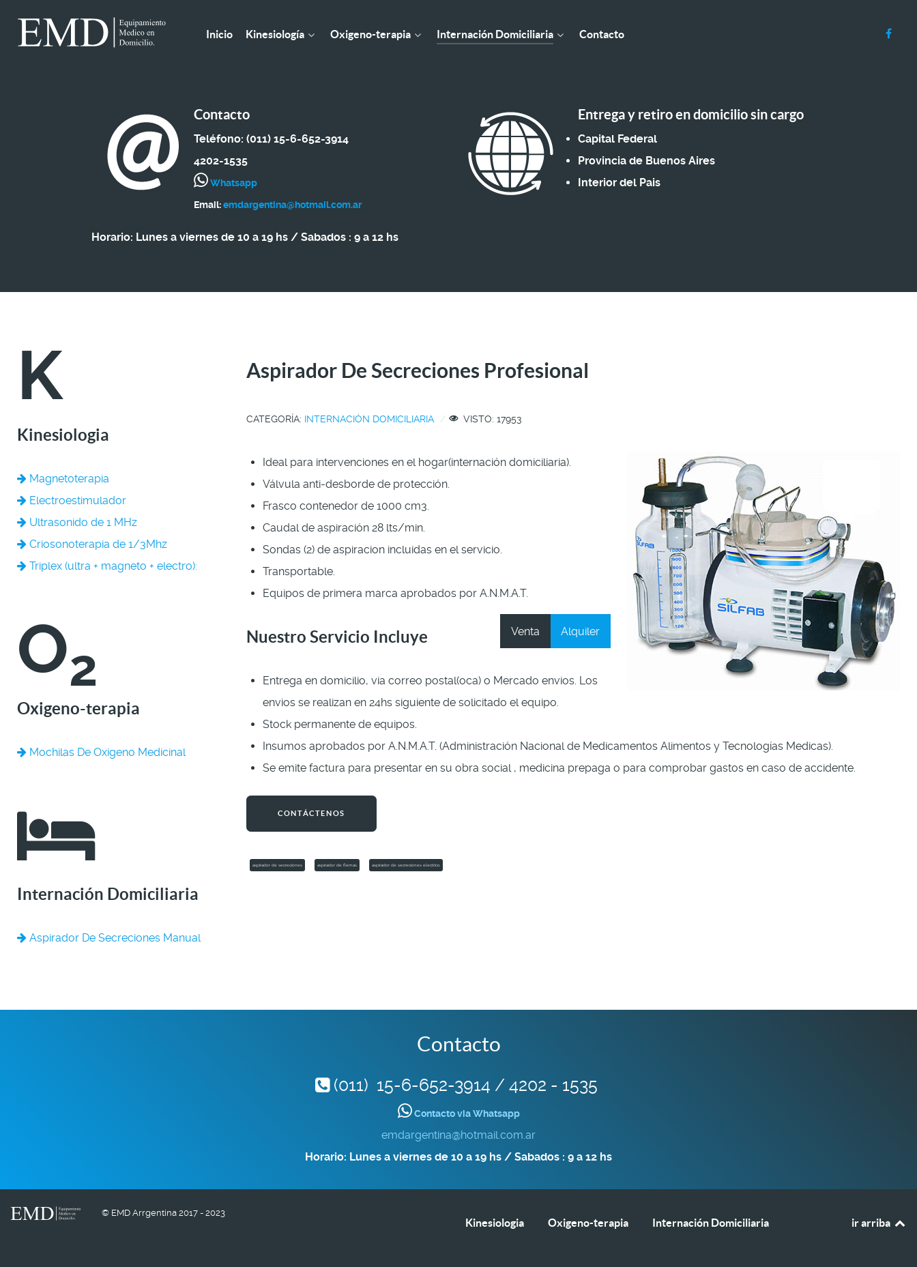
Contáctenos (311, 813)
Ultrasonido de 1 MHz (77, 522)
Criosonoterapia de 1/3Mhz (92, 544)
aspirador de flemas (337, 865)
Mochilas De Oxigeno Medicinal (101, 752)
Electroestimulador (71, 500)
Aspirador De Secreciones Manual (109, 937)
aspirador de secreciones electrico (406, 865)
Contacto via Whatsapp (466, 1113)
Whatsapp (232, 182)
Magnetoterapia (63, 478)
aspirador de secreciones (277, 865)
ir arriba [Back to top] (879, 1223)
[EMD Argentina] (91, 32)
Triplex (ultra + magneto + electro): (107, 565)
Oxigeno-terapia (588, 1223)
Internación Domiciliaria (369, 418)
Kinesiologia (494, 1223)
